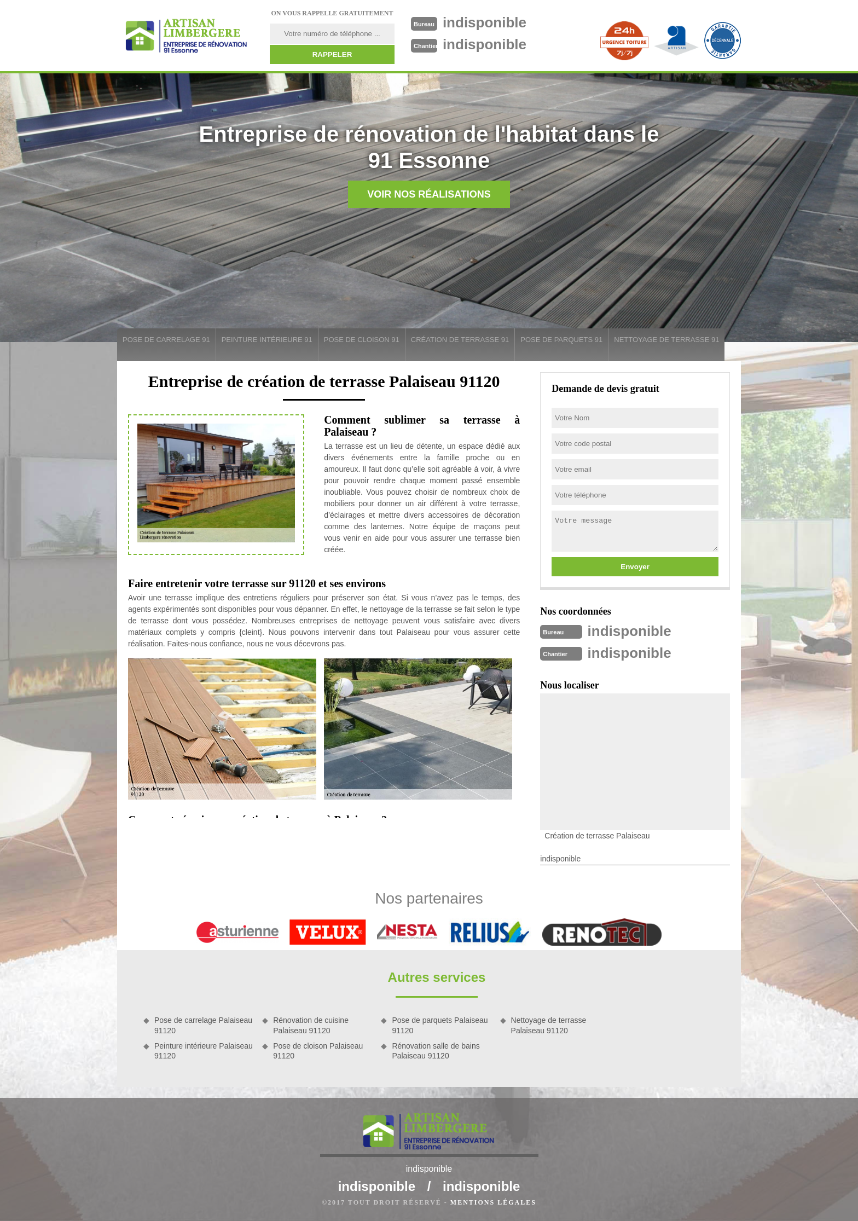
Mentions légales (493, 1202)
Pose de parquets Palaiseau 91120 (440, 1025)
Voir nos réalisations (429, 194)
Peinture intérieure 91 (267, 339)
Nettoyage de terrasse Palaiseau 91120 (549, 1025)
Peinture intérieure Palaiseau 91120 (203, 1050)
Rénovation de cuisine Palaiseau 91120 (311, 1025)
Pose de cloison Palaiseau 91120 (318, 1050)
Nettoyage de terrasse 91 (666, 339)
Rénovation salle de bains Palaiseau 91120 (435, 1050)
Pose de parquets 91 (561, 339)
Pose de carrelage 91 (166, 339)
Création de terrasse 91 (460, 339)
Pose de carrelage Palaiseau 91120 (203, 1025)
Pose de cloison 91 (361, 339)
